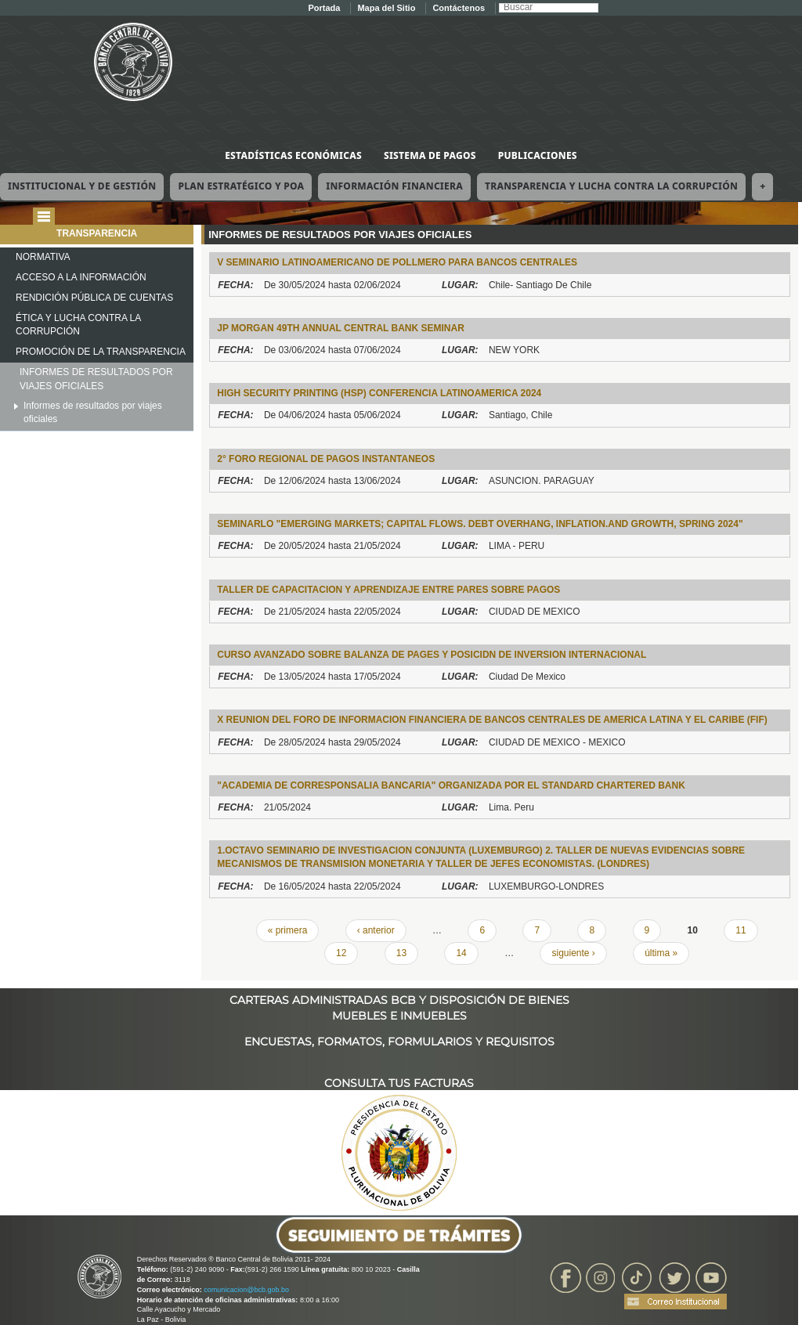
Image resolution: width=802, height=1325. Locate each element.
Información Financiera (394, 186)
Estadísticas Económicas (293, 155)
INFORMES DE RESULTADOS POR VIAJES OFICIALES (96, 378)
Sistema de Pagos (430, 155)
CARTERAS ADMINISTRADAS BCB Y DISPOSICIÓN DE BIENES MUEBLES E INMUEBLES (399, 1000)
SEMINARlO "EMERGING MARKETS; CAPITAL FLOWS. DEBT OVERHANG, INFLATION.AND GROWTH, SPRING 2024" (479, 523)
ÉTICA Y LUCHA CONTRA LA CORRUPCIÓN (78, 324)
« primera (288, 930)
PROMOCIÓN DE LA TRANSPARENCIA (101, 351)
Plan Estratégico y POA (241, 186)
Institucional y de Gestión (82, 186)
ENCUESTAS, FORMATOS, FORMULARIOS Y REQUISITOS (399, 1041)
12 (341, 953)
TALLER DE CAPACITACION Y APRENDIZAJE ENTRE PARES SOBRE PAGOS (388, 589)
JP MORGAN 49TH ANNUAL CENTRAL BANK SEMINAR (340, 328)
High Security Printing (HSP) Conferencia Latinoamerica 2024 (379, 393)
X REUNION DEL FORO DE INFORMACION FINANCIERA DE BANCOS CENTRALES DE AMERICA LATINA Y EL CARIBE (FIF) (492, 719)
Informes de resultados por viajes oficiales (92, 412)
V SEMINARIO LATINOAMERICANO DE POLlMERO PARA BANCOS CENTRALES (397, 262)
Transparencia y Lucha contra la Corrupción (611, 186)
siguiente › (572, 953)
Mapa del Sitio (386, 8)
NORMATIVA (43, 256)
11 (740, 930)
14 (461, 953)
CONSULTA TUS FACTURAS (399, 1083)
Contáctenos (458, 8)
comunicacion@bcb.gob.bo (246, 1290)
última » (661, 953)
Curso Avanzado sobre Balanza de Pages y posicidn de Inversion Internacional (431, 654)
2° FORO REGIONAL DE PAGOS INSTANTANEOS (326, 458)
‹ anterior (376, 930)
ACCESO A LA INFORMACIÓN (81, 277)
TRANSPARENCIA (96, 233)
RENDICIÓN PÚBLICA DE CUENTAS (94, 297)
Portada (324, 8)
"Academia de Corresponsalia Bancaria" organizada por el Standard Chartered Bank (451, 785)
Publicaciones (537, 155)
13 (401, 953)
